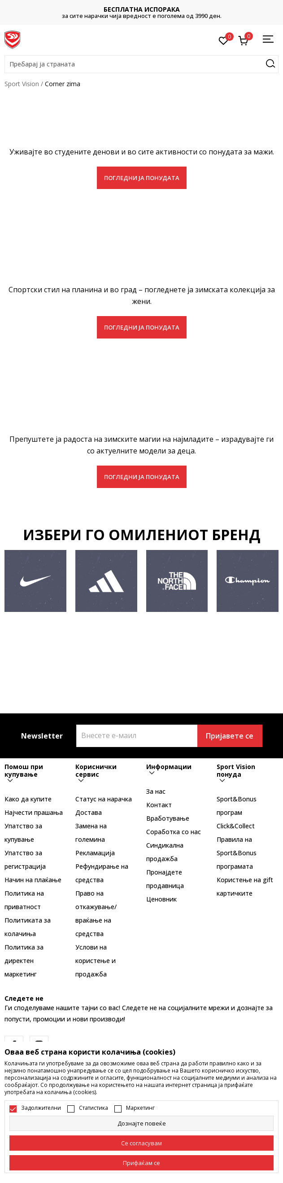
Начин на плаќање (32, 879)
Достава (88, 812)
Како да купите (28, 799)
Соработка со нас (173, 831)
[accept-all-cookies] (141, 1162)
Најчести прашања (33, 812)
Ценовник (161, 899)
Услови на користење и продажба (95, 960)
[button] (141, 64)
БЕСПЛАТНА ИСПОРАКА (142, 9)
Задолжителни (41, 1108)
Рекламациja (95, 853)
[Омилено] (223, 40)
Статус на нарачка (103, 799)
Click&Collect (236, 826)
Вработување (167, 818)
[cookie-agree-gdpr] (141, 1143)
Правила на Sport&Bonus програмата (237, 853)
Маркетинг (140, 1108)
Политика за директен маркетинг (24, 960)
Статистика (93, 1108)
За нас (155, 791)
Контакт (159, 804)
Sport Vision (21, 83)
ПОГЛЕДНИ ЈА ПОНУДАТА (141, 178)
